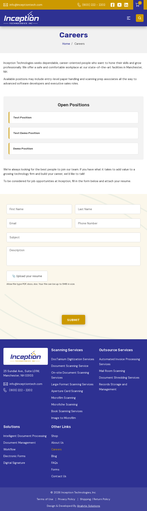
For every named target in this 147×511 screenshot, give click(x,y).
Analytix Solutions (88, 506)
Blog (54, 456)
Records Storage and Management (113, 387)
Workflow (9, 449)
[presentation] (36, 299)
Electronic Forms (14, 456)
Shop (54, 436)
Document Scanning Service (70, 366)
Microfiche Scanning (64, 404)
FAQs (54, 463)
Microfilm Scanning (63, 398)
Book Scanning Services (66, 411)
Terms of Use (45, 499)
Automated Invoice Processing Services (119, 361)
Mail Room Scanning (112, 371)
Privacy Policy (66, 499)
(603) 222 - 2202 (91, 5)
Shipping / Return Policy (95, 499)
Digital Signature (14, 463)
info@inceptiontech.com (22, 5)
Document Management (19, 442)
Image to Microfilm (63, 418)
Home (66, 43)
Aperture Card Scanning (67, 391)
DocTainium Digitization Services (72, 359)
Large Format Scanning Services (72, 384)
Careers (56, 449)
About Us (57, 442)
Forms (55, 469)
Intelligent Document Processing (25, 436)
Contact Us (58, 476)
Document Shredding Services (119, 377)
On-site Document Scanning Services (70, 375)
